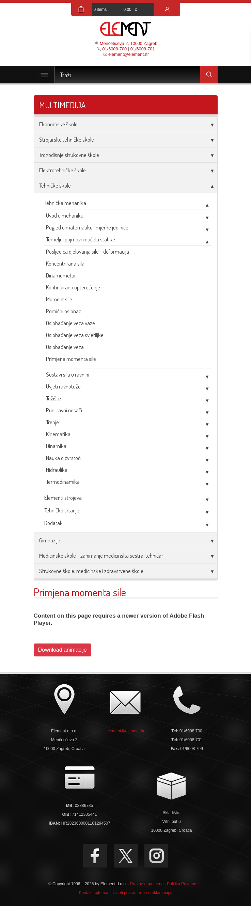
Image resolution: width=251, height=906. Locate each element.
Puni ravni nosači (64, 410)
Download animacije (62, 650)
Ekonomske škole (58, 124)
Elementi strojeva (63, 497)
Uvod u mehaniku (64, 215)
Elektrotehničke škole (62, 170)
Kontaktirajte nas (94, 892)
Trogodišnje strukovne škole (69, 154)
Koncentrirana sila (65, 263)
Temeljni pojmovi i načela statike (80, 239)
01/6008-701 (142, 48)
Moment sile (59, 299)
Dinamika (56, 445)
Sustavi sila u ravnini (67, 374)
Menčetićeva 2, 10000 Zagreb (128, 43)
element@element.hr (128, 54)
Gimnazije (49, 540)
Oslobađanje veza (65, 346)
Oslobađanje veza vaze (70, 323)
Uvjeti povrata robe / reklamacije (142, 892)
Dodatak (53, 522)
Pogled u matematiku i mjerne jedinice (87, 227)
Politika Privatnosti (183, 883)
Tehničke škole (55, 185)
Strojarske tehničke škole (66, 139)
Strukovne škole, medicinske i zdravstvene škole (91, 570)
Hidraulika (56, 469)
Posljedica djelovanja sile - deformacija (87, 251)
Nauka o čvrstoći (63, 457)
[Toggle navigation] (44, 74)
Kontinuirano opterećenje (73, 287)
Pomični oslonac (63, 311)
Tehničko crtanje (61, 510)
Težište (53, 398)
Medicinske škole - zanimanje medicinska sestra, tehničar (101, 555)
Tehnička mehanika (65, 202)
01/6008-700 (114, 48)
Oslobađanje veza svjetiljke (75, 334)
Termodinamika (63, 481)
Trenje (52, 422)
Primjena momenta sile (71, 358)
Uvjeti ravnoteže (63, 386)
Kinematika (58, 434)
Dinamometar (61, 275)
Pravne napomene (146, 883)
